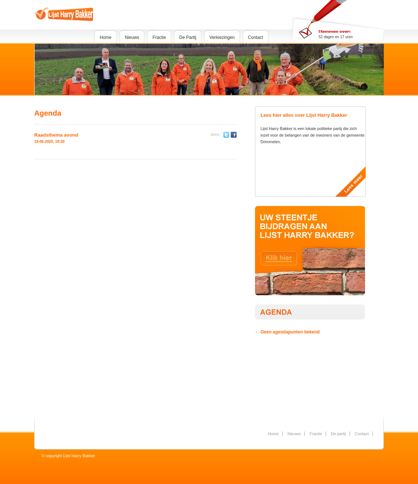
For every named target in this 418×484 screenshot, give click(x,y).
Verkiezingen (222, 37)
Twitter (226, 135)
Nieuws (132, 37)
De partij (338, 433)
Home (105, 37)
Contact (255, 37)
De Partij (187, 37)
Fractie (159, 37)
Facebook (234, 135)
